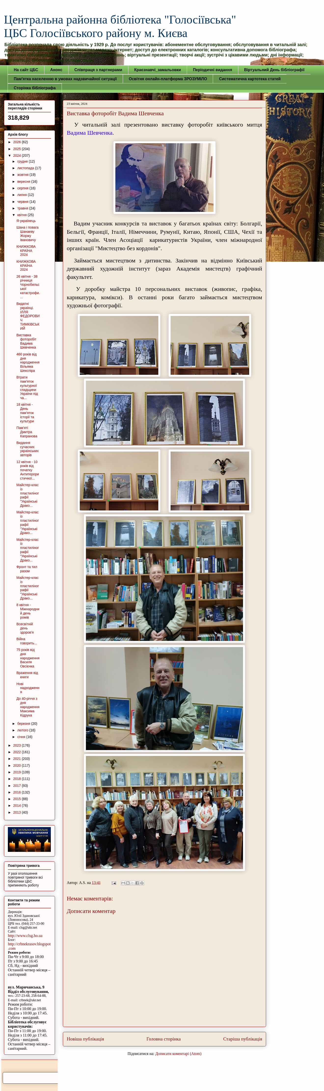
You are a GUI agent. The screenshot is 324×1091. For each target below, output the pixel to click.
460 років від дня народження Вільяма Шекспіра (28, 362)
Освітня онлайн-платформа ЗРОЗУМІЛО (168, 79)
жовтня (23, 175)
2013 (17, 812)
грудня (23, 161)
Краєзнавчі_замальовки (157, 70)
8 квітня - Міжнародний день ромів (28, 611)
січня (21, 737)
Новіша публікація (85, 1038)
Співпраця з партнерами (98, 70)
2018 (17, 779)
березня (24, 724)
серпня (23, 188)
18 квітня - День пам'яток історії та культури (25, 413)
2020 (17, 765)
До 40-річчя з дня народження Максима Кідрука (28, 707)
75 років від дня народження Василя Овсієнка (28, 658)
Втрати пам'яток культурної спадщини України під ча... (27, 387)
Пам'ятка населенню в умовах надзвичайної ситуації (65, 79)
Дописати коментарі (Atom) (178, 1054)
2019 (17, 772)
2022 (17, 752)
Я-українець (26, 221)
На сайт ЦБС (26, 70)
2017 (17, 786)
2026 (17, 142)
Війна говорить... (26, 641)
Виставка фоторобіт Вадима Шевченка (26, 341)
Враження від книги (27, 675)
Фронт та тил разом (26, 569)
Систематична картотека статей (250, 79)
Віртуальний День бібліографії (274, 70)
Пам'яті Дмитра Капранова (26, 432)
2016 (17, 792)
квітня (22, 215)
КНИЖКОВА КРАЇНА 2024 (26, 251)
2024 (17, 155)
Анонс (56, 70)
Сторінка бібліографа (35, 88)
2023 (17, 745)
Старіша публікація (242, 1038)
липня (22, 195)
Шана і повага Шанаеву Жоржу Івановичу (27, 233)
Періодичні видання (212, 70)
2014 (17, 805)
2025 (17, 149)
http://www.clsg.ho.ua (25, 936)
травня (23, 208)
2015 (17, 799)
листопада (26, 168)
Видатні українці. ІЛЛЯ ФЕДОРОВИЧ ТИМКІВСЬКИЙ (28, 316)
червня (23, 202)
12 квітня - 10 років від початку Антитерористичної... (27, 470)
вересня (24, 181)
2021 (17, 759)
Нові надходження (28, 688)
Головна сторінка (164, 1038)
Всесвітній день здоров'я (25, 628)
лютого (23, 730)
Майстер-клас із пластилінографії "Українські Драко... (27, 495)
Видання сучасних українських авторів (27, 449)
